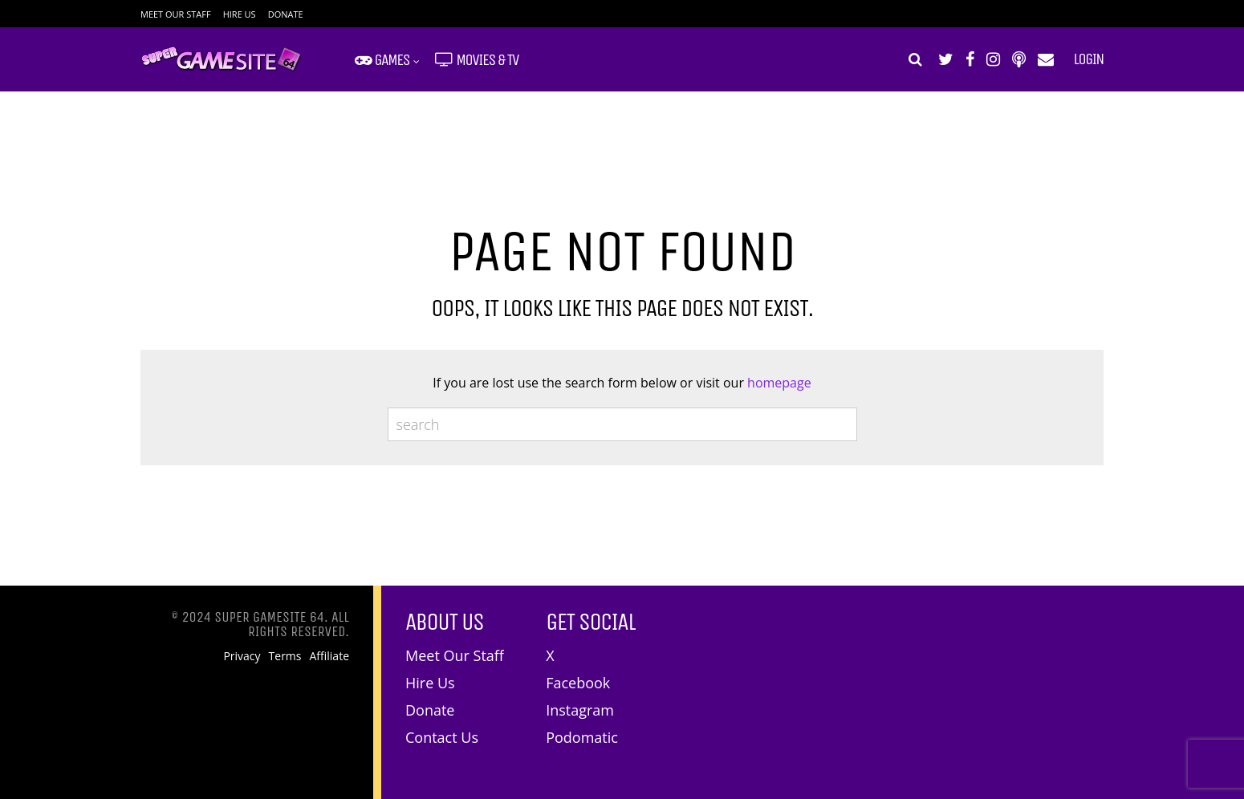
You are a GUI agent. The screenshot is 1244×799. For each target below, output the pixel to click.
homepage (779, 382)
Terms (285, 656)
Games (382, 59)
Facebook (578, 682)
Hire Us (239, 14)
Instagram (580, 710)
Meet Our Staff (175, 14)
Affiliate (330, 656)
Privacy (241, 656)
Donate (285, 14)
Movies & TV (476, 59)
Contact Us (441, 737)
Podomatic (582, 737)
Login (1089, 59)
